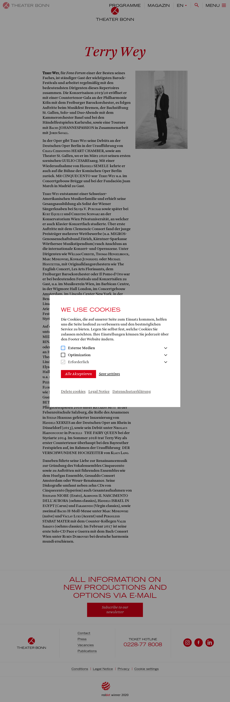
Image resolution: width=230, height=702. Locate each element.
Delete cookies (73, 392)
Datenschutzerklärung (131, 392)
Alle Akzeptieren (78, 374)
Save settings (109, 374)
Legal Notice (99, 392)
